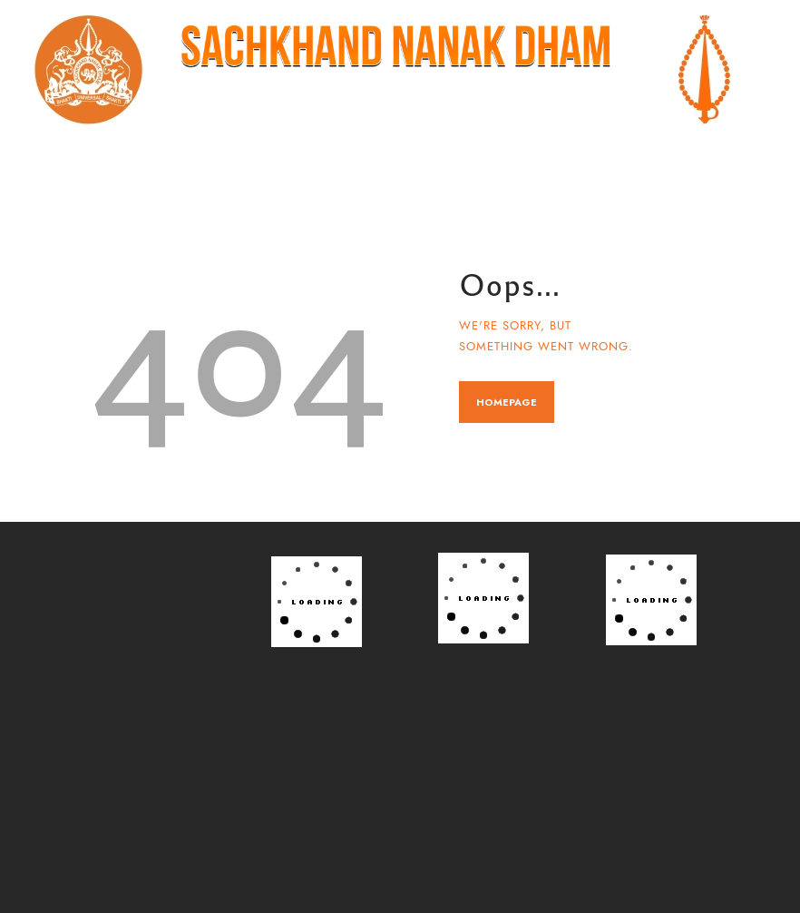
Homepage (506, 402)
